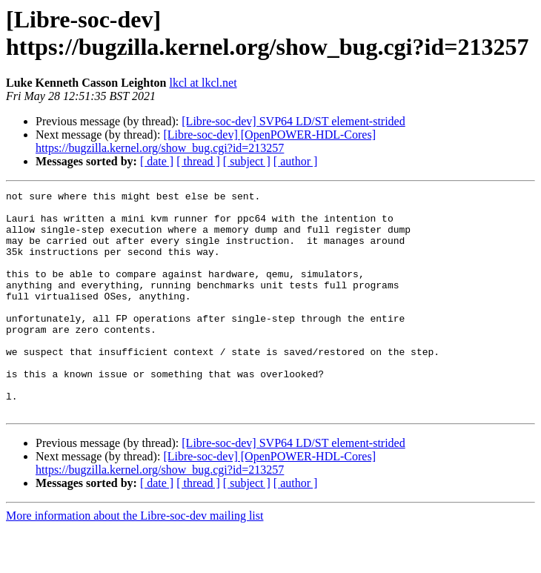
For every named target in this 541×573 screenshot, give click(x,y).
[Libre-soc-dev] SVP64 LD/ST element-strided (293, 121)
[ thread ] (198, 161)
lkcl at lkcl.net (203, 82)
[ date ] (156, 161)
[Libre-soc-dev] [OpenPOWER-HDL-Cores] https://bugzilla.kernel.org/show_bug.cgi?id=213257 (206, 141)
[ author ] (295, 161)
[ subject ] (246, 161)
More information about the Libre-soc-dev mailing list (134, 560)
